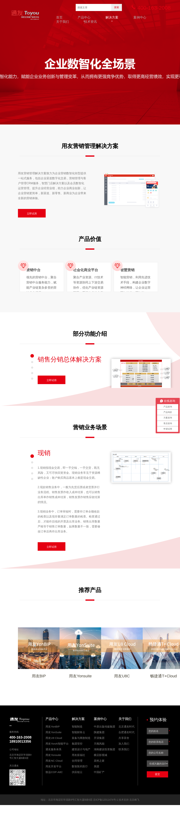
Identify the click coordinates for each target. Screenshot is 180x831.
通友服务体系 (53, 749)
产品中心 (84, 17)
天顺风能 (99, 743)
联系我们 (124, 749)
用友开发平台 (53, 766)
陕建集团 (99, 732)
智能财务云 (78, 732)
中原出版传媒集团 (104, 726)
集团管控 (77, 743)
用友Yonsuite (53, 754)
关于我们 (62, 21)
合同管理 (77, 760)
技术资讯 (90, 21)
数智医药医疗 (80, 766)
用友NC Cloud (53, 760)
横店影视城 (100, 754)
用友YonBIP (52, 726)
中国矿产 (99, 772)
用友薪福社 (78, 754)
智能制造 (77, 726)
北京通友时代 (127, 726)
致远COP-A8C (54, 772)
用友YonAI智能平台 (57, 743)
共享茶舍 (124, 737)
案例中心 (139, 17)
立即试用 (32, 213)
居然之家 (99, 760)
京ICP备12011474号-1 (105, 799)
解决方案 (112, 17)
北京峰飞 (134, 799)
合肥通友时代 (127, 732)
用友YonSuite (53, 732)
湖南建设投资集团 (104, 749)
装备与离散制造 (81, 737)
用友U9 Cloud (53, 737)
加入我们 (124, 743)
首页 (59, 17)
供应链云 (77, 772)
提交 (157, 774)
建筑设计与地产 (81, 749)
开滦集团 (99, 737)
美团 (96, 766)
